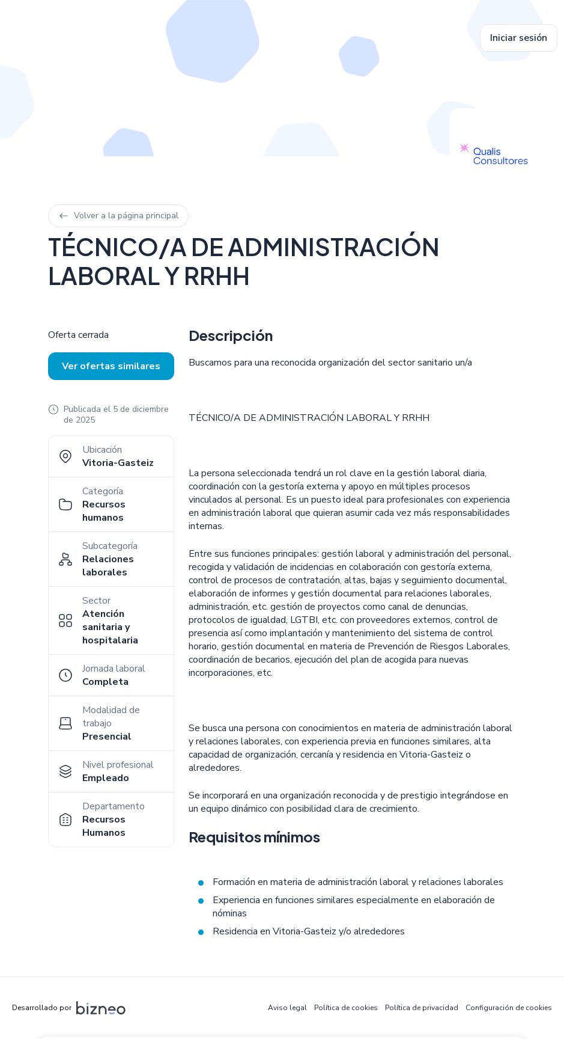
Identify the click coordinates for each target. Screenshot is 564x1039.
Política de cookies (346, 1008)
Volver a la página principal (118, 215)
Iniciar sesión (518, 37)
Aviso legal (287, 1008)
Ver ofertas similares (111, 366)
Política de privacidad (421, 1008)
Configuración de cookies (508, 1008)
